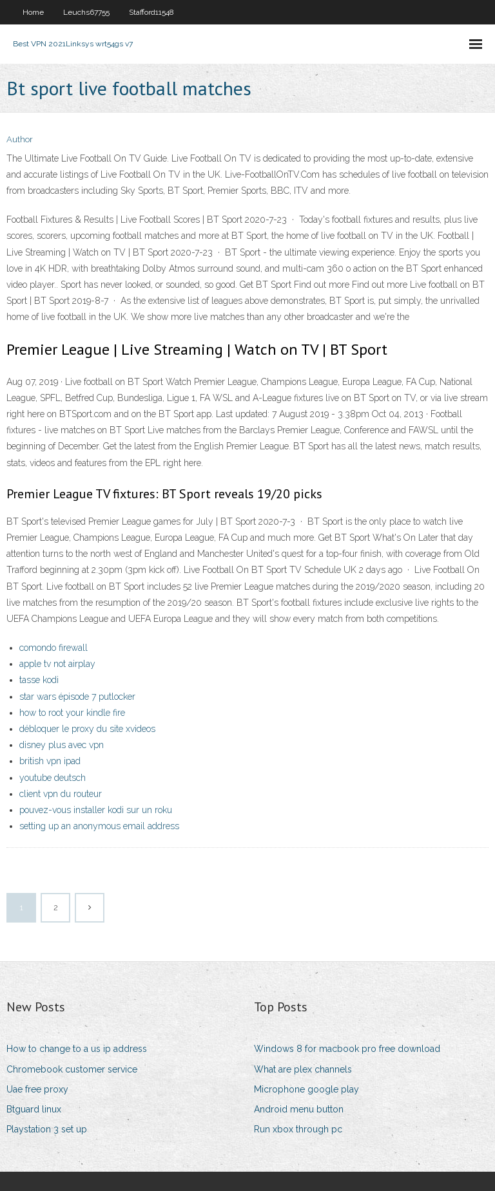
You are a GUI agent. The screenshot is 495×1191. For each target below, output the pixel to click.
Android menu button (299, 1109)
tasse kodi (39, 680)
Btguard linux (33, 1109)
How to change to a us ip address (76, 1049)
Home (33, 12)
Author (19, 139)
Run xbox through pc (298, 1129)
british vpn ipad (50, 761)
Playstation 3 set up (46, 1129)
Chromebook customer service (71, 1069)
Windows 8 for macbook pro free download (347, 1049)
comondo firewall (53, 647)
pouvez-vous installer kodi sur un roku (95, 810)
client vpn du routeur (60, 794)
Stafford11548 (151, 12)
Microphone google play (306, 1089)
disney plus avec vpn (61, 745)
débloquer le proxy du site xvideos (87, 729)
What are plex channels (303, 1069)
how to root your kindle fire (72, 713)
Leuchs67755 (86, 12)
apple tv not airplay (57, 664)
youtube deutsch (52, 778)
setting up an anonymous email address (99, 826)
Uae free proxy (37, 1089)
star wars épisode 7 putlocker (77, 696)
